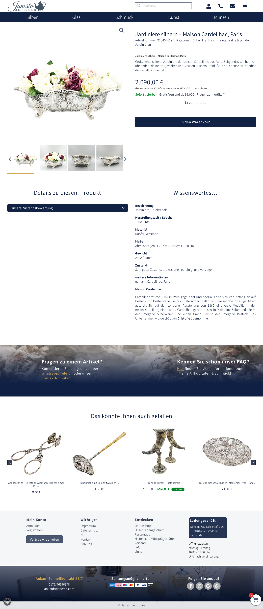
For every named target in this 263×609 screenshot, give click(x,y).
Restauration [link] (143, 534)
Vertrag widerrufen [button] (44, 539)
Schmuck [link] (124, 17)
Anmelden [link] (33, 525)
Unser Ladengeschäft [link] (149, 530)
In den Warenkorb (195, 122)
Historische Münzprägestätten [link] (155, 538)
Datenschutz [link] (89, 530)
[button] (125, 159)
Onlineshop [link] (143, 525)
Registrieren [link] (34, 530)
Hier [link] (180, 368)
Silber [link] (32, 17)
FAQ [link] (137, 547)
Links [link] (138, 551)
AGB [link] (83, 535)
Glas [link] (76, 17)
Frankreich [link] (209, 40)
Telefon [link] (66, 373)
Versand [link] (140, 543)
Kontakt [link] (86, 539)
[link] (26, 10)
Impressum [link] (88, 526)
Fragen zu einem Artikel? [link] (72, 361)
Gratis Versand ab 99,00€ (176, 94)
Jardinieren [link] (143, 44)
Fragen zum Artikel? (211, 94)
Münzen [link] (221, 17)
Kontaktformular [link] (56, 378)
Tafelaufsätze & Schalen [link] (234, 40)
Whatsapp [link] (50, 373)
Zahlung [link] (86, 544)
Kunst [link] (173, 17)
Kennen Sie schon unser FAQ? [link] (213, 361)
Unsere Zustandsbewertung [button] (32, 208)
